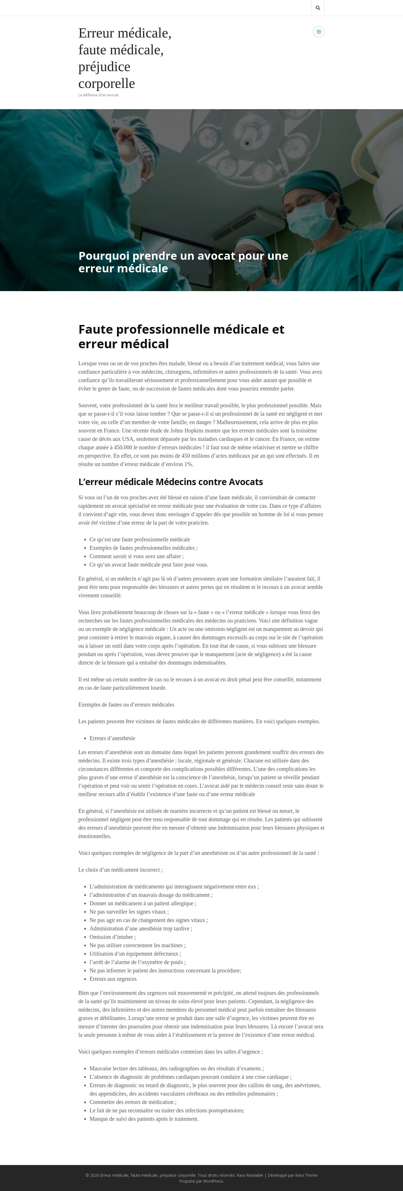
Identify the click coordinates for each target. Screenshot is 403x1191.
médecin (254, 786)
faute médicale (235, 497)
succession (158, 388)
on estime (309, 439)
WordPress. (213, 1181)
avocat (211, 679)
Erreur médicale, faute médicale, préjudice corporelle (148, 1175)
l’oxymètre (150, 962)
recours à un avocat (284, 587)
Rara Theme (306, 1175)
